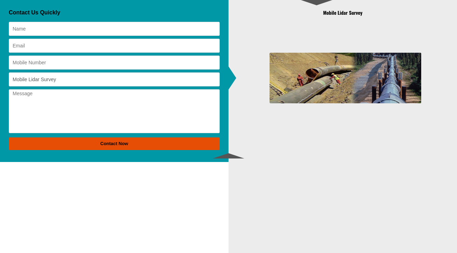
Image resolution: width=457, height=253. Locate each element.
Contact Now (114, 143)
